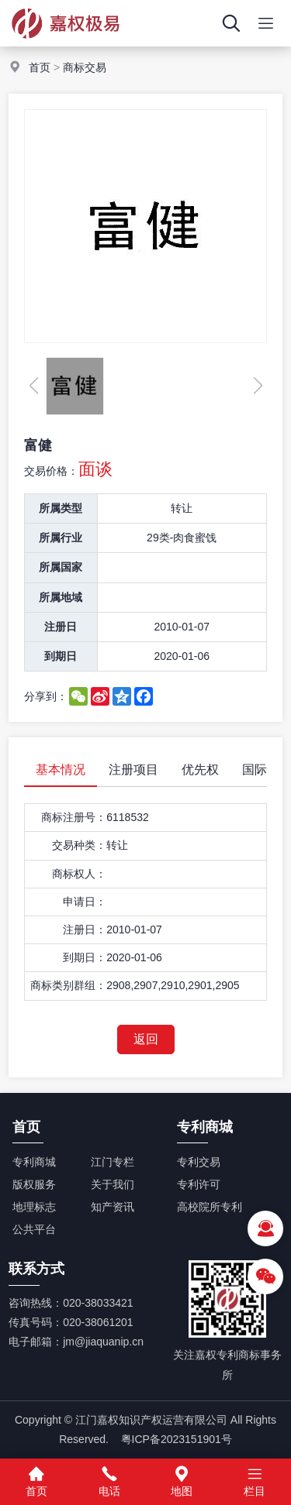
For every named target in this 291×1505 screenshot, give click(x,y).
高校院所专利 (209, 1207)
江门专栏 (112, 1162)
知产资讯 (112, 1207)
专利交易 (198, 1162)
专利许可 (198, 1184)
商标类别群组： (68, 985)
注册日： (84, 929)
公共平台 (34, 1229)
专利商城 (34, 1162)
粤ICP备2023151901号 (176, 1439)
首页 (39, 67)
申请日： (84, 901)
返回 (145, 1039)
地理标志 (34, 1207)
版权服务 (34, 1184)
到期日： (84, 957)
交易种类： (79, 845)
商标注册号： (73, 817)
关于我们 (112, 1184)
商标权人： (79, 874)
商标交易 (84, 67)
